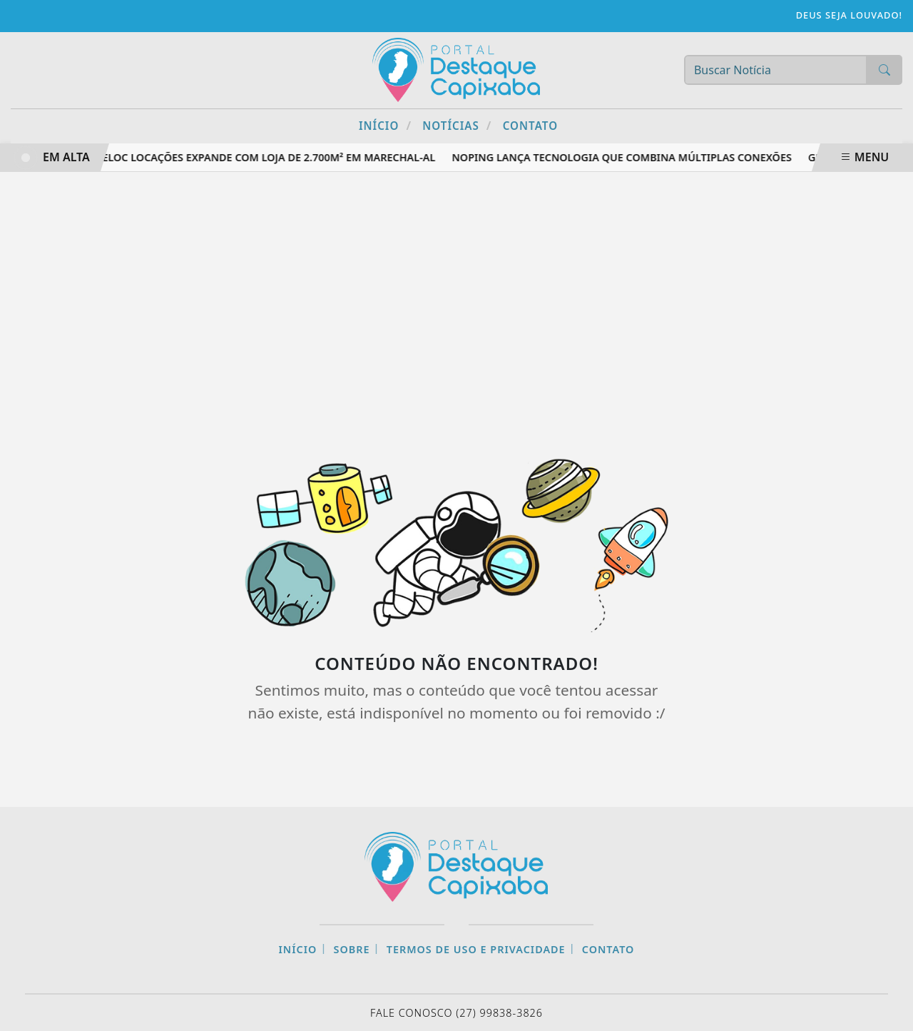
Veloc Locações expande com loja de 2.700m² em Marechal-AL (267, 157)
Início (385, 125)
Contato (530, 125)
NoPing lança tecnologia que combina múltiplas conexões (623, 157)
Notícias (456, 125)
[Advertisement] (456, 300)
